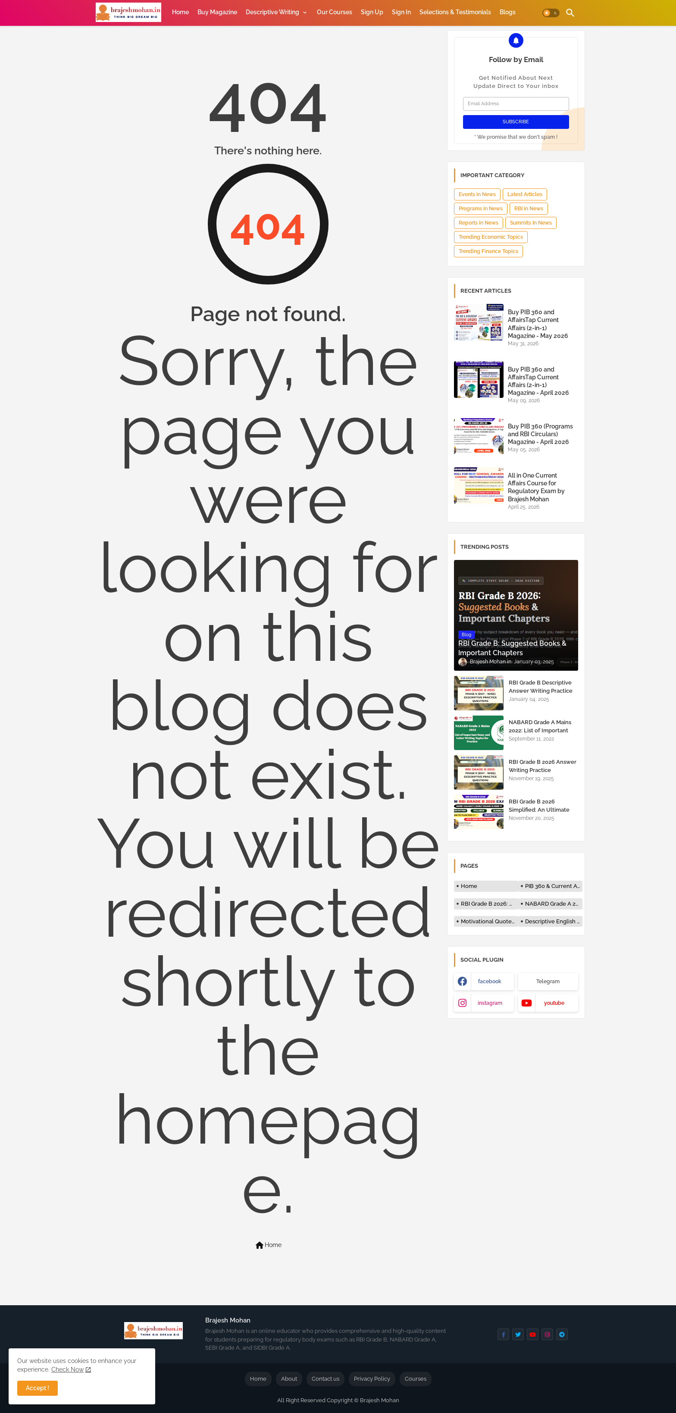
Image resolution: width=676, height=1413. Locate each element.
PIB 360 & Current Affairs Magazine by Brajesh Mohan (553, 886)
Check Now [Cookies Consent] (67, 1369)
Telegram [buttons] (548, 981)
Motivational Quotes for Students (489, 921)
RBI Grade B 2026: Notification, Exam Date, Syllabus (489, 903)
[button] (551, 13)
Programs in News (481, 209)
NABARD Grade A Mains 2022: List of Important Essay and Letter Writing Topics (541, 734)
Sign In (401, 12)
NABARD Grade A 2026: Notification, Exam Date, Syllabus (553, 903)
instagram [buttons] (490, 1003)
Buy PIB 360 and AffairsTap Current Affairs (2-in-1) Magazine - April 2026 (538, 381)
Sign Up (372, 12)
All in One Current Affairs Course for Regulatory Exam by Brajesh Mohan (536, 487)
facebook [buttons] (489, 981)
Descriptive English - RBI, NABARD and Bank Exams (553, 921)
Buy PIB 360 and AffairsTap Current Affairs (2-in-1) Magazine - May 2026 (538, 324)
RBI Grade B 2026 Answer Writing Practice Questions (542, 770)
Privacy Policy (372, 1378)
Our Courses (334, 12)
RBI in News (528, 209)
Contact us (325, 1378)
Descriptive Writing (272, 12)
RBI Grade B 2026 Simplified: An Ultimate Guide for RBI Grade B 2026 (539, 813)
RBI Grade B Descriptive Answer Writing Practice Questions (541, 690)
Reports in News (478, 223)
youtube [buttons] (554, 1003)
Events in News (477, 194)
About (289, 1378)
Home (180, 12)
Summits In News (531, 223)
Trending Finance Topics (488, 251)
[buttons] (503, 1334)
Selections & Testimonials (455, 12)
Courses (415, 1378)
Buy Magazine (217, 12)
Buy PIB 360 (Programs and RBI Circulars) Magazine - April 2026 (540, 434)
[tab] (180, 12)
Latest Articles (524, 194)
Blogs (508, 12)
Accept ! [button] (37, 1388)
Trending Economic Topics (491, 237)
